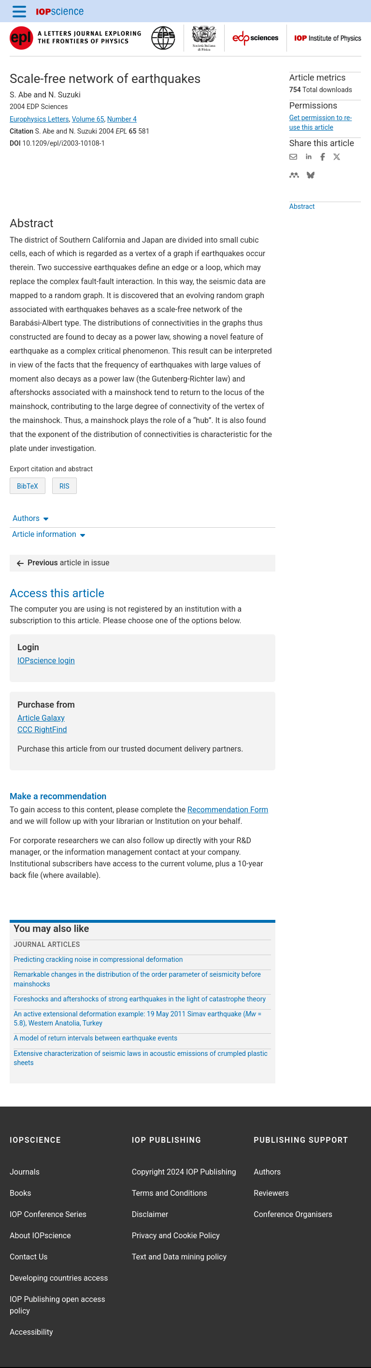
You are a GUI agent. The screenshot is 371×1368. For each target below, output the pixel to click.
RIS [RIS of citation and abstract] (64, 499)
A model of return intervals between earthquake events (95, 1008)
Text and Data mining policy (179, 1226)
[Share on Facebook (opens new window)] (322, 156)
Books (20, 1163)
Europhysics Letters (39, 119)
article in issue (63, 532)
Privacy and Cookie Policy (176, 1205)
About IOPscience (40, 1205)
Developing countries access (59, 1248)
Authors (30, 170)
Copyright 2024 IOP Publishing (184, 1142)
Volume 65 (88, 119)
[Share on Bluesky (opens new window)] (310, 174)
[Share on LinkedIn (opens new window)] (309, 156)
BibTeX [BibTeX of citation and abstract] (27, 499)
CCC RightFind (42, 699)
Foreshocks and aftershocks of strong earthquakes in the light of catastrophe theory (140, 969)
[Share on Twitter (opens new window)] (337, 156)
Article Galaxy (41, 688)
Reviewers (271, 1163)
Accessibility (31, 1302)
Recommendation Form (227, 779)
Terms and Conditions (169, 1163)
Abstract (302, 206)
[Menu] (19, 11)
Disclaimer (150, 1184)
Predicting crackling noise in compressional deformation (98, 929)
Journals (25, 1142)
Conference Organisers (293, 1184)
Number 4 (122, 119)
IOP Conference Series (48, 1184)
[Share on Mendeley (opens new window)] (294, 174)
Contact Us (29, 1226)
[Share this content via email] (293, 156)
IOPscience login (46, 630)
